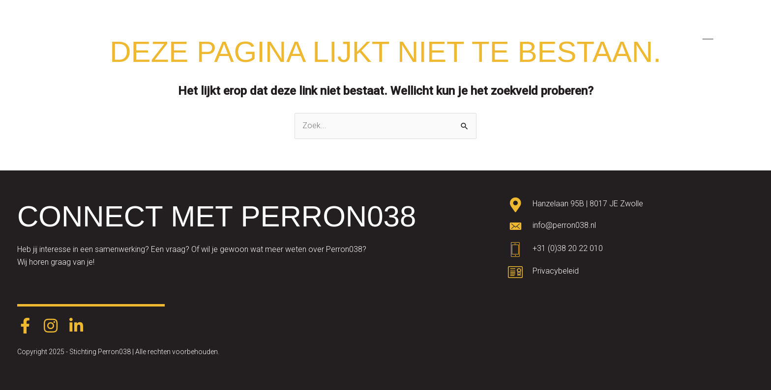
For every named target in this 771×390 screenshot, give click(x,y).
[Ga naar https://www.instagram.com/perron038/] (51, 326)
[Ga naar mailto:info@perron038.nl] (631, 228)
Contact (666, 35)
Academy (375, 35)
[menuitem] (706, 35)
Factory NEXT (312, 35)
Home (256, 35)
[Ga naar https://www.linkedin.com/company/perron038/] (76, 326)
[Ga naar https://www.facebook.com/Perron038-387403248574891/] (25, 326)
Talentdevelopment (449, 35)
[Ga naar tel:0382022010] (631, 251)
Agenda (571, 35)
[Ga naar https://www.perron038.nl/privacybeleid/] (631, 273)
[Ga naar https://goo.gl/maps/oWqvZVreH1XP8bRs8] (631, 205)
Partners (521, 35)
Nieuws (618, 35)
